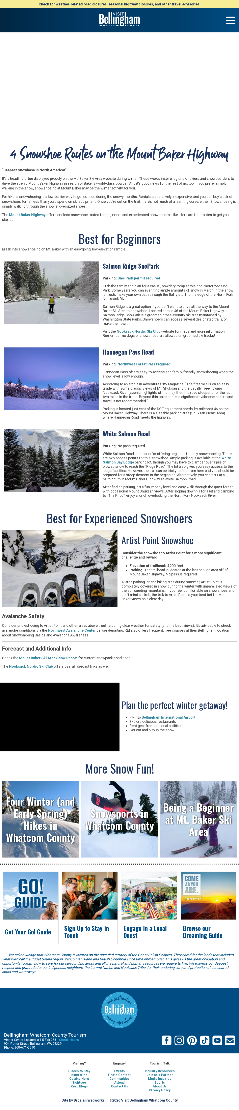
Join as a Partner (160, 1075)
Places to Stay (79, 1071)
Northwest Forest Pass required (143, 364)
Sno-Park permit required (138, 278)
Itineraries (79, 1075)
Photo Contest (119, 1075)
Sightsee (79, 1082)
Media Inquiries (159, 1079)
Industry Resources (160, 1071)
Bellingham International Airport (168, 717)
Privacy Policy (159, 1090)
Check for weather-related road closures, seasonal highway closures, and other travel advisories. (120, 4)
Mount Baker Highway (27, 215)
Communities (119, 1079)
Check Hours (69, 1040)
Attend (119, 1082)
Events (119, 1071)
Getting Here (79, 1079)
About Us (160, 1086)
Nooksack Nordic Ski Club (138, 331)
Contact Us (119, 1086)
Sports (160, 1082)
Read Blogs (79, 1086)
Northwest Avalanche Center (72, 630)
